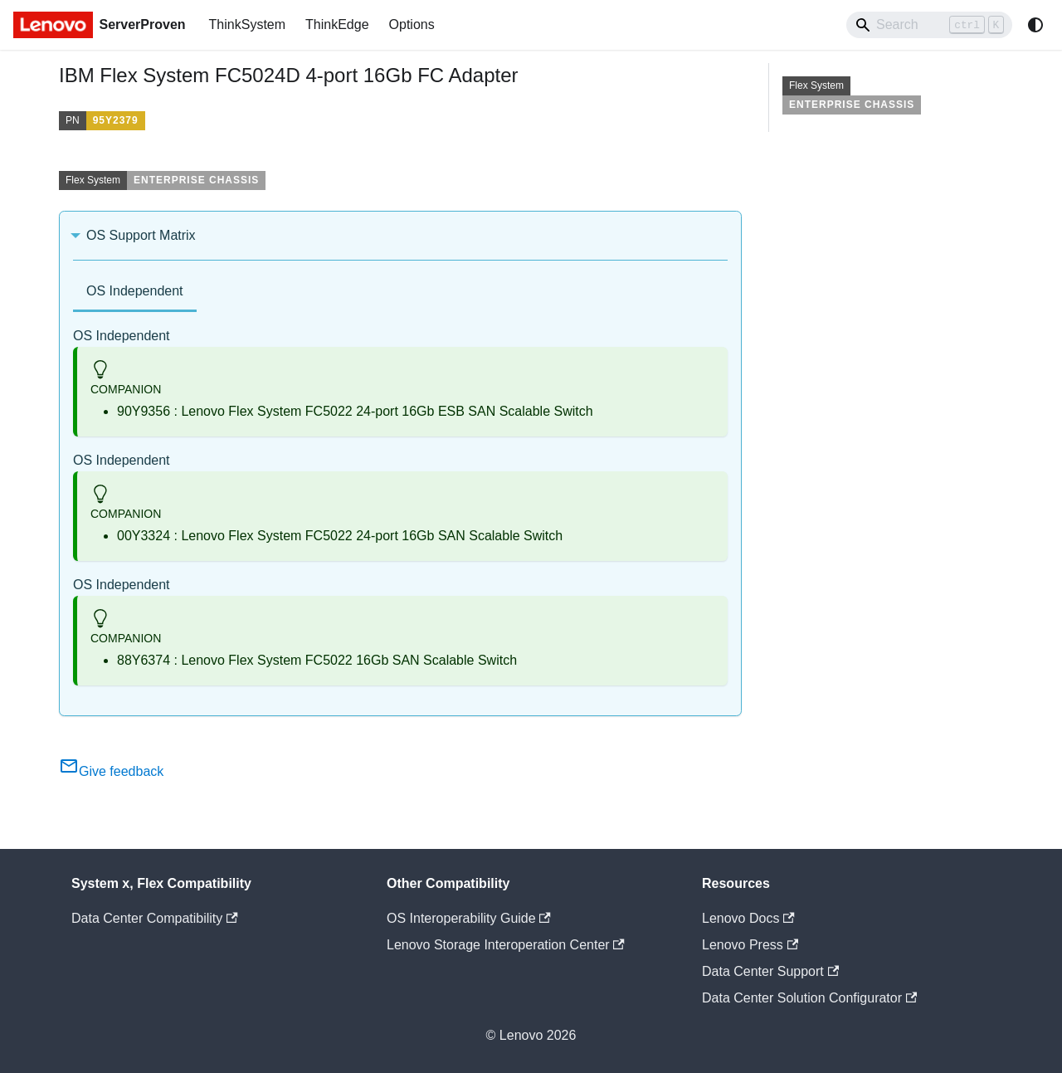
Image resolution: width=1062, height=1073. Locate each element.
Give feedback (111, 771)
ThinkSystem (247, 24)
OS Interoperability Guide (469, 918)
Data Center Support (770, 971)
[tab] (135, 292)
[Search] (929, 25)
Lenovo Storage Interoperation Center (506, 945)
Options (412, 24)
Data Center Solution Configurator (809, 998)
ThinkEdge (337, 24)
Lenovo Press (750, 945)
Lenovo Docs (748, 918)
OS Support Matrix (141, 235)
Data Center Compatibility (154, 918)
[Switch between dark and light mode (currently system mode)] (1035, 25)
